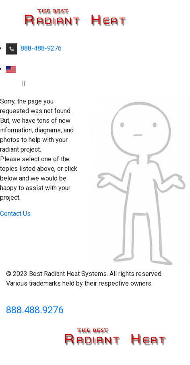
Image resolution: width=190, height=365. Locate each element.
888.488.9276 (34, 310)
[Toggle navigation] (23, 85)
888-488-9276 (34, 48)
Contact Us (15, 213)
